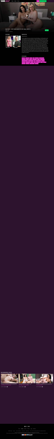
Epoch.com (10, 433)
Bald (34, 62)
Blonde (38, 59)
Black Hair (36, 63)
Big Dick (30, 59)
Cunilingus (23, 62)
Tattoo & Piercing (30, 60)
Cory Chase (8, 47)
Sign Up (46, 30)
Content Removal (46, 433)
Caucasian (23, 63)
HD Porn (32, 62)
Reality (41, 62)
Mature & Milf (42, 59)
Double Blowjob (38, 60)
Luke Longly (15, 47)
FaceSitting (38, 62)
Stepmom (27, 63)
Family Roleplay (32, 63)
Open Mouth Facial (24, 60)
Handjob (44, 62)
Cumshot (43, 60)
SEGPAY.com (33, 433)
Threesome (23, 59)
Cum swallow (34, 59)
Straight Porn (28, 62)
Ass (34, 60)
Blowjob (27, 59)
